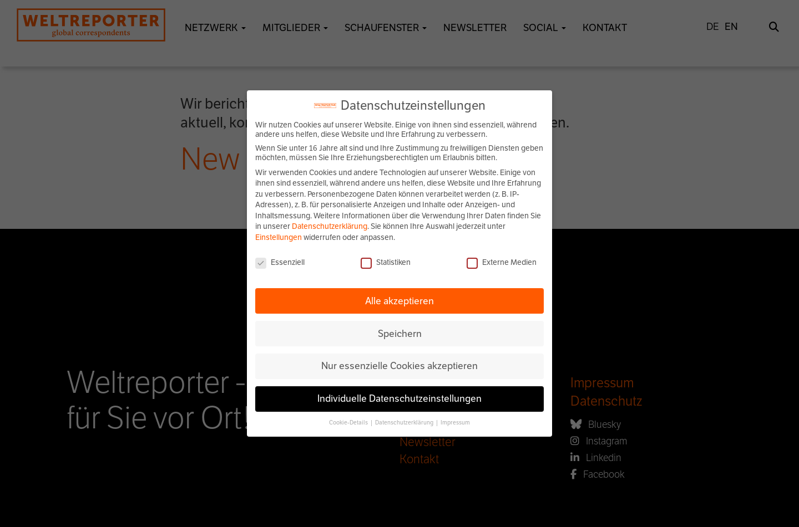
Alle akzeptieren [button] (399, 301)
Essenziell (280, 262)
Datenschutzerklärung (329, 226)
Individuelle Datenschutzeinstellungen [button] (399, 398)
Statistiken (386, 262)
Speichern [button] (400, 334)
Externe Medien (502, 262)
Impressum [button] (455, 422)
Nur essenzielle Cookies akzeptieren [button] (399, 366)
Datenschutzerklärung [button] (404, 422)
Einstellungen (278, 237)
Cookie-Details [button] (349, 422)
